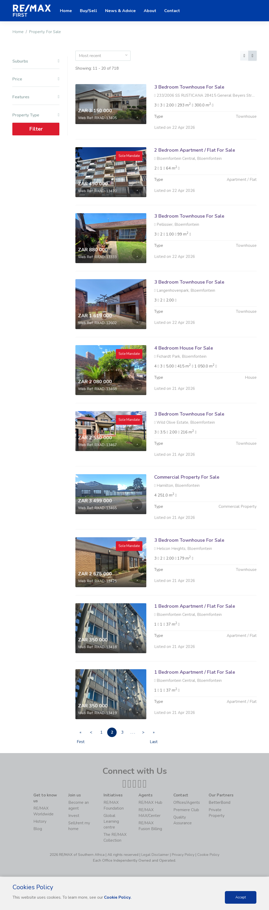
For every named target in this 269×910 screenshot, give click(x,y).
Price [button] (35, 79)
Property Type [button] (35, 115)
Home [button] (66, 11)
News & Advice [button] (120, 11)
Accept (240, 897)
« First (81, 734)
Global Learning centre (111, 822)
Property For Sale (45, 31)
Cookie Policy (208, 855)
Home (18, 31)
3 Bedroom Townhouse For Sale (189, 87)
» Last (166, 734)
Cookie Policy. (118, 897)
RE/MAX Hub (150, 803)
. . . (142, 732)
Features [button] (35, 97)
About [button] (150, 11)
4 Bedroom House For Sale (183, 373)
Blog (37, 829)
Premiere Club (186, 810)
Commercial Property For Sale (186, 502)
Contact (172, 11)
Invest (73, 816)
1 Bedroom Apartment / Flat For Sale (194, 631)
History (39, 822)
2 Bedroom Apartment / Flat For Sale (194, 150)
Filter (36, 128)
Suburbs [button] (35, 61)
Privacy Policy (183, 855)
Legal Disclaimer (155, 855)
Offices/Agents (186, 803)
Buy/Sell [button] (88, 11)
